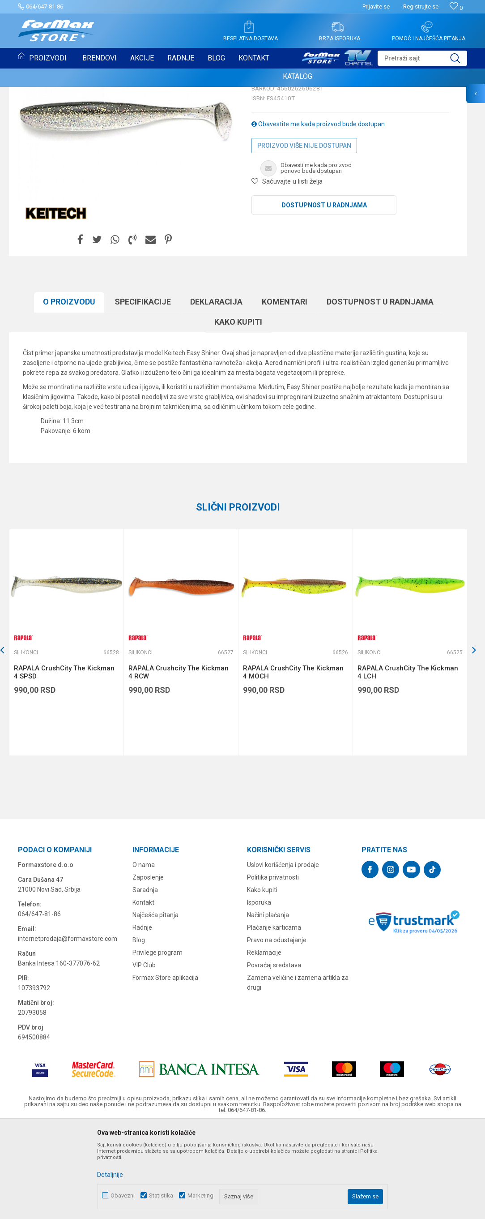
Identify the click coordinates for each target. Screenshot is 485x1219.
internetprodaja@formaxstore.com (67, 1030)
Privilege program (157, 1044)
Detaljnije (110, 1174)
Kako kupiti (238, 413)
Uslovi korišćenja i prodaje (283, 956)
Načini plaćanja (268, 1006)
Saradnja (145, 981)
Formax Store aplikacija (165, 1069)
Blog (138, 1031)
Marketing (200, 1195)
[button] (422, 58)
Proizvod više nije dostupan (304, 237)
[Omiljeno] (456, 7)
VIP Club (144, 1056)
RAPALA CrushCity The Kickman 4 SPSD (64, 764)
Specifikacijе (143, 393)
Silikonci (265, 160)
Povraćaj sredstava (274, 1056)
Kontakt (143, 994)
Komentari (284, 393)
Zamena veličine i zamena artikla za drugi (298, 1074)
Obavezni (123, 1195)
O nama (143, 956)
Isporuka (259, 994)
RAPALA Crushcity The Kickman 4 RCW (178, 764)
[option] (66, 734)
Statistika (161, 1195)
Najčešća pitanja (155, 1006)
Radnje (142, 1019)
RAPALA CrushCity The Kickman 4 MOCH (293, 764)
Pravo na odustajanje (276, 1031)
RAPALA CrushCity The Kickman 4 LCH (407, 764)
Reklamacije (264, 1044)
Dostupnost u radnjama (324, 296)
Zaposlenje (148, 969)
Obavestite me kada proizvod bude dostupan (318, 215)
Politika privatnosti (273, 969)
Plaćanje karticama (274, 1019)
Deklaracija (216, 393)
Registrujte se (420, 6)
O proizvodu (69, 393)
